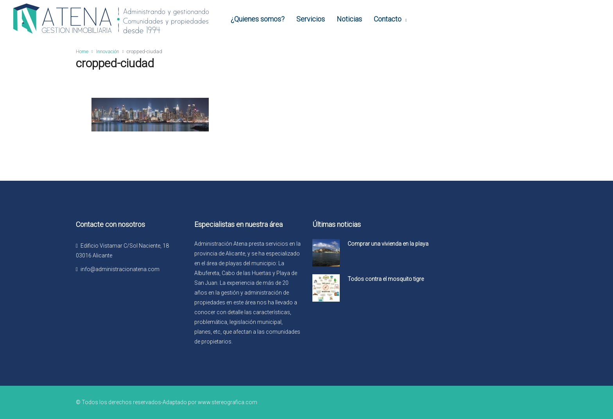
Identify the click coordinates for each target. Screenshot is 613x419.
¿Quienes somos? (258, 19)
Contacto (387, 19)
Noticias (349, 19)
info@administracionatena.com (120, 269)
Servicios (310, 19)
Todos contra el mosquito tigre (386, 279)
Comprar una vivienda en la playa (388, 244)
